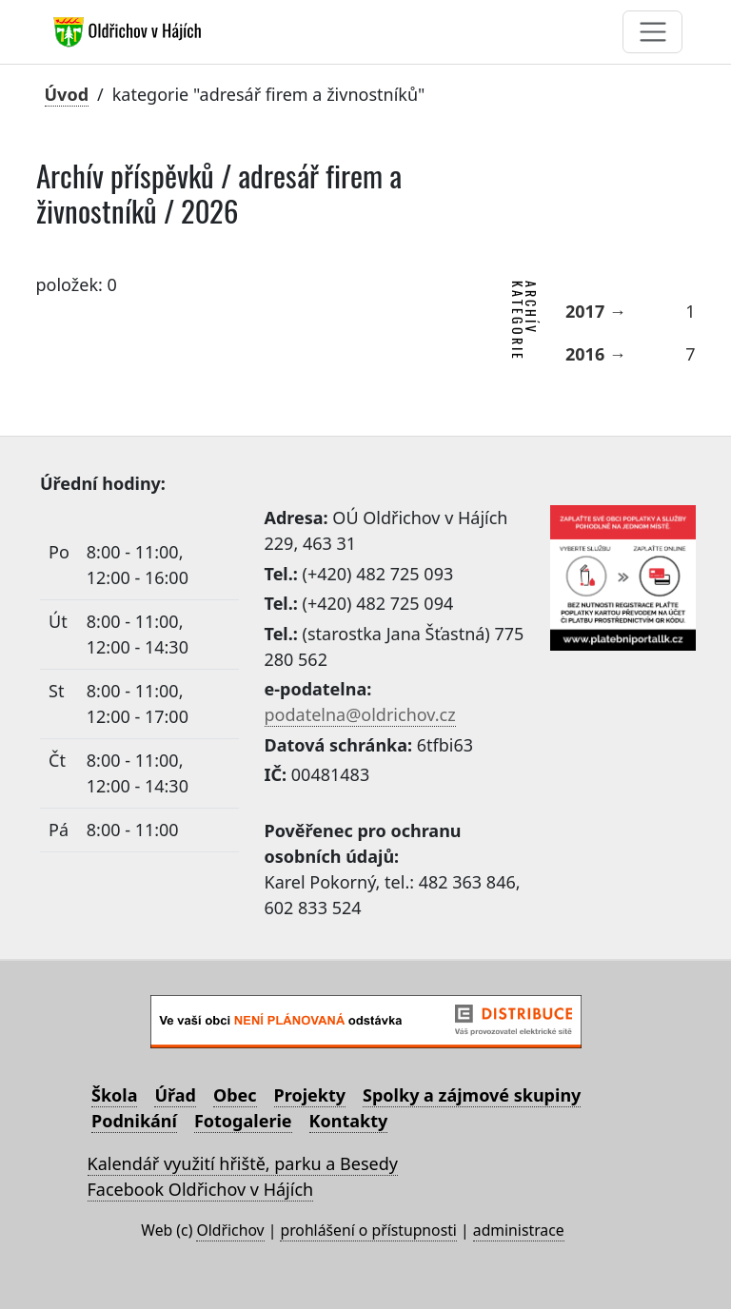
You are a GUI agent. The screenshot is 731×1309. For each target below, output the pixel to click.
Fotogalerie (243, 1120)
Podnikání (134, 1120)
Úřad (174, 1095)
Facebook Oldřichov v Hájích (201, 1189)
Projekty (310, 1095)
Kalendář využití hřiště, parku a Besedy (243, 1163)
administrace (518, 1230)
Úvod (67, 94)
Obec (235, 1095)
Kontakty (348, 1120)
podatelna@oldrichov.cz (360, 714)
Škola (114, 1095)
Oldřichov (230, 1230)
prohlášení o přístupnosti (368, 1230)
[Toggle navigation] (652, 31)
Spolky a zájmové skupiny (472, 1095)
